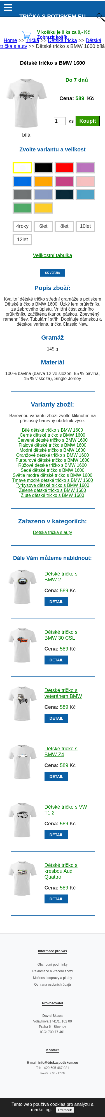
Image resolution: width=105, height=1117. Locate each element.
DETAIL (57, 601)
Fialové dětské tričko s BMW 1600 (53, 445)
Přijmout (65, 1110)
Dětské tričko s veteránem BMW (63, 693)
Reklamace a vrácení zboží (52, 971)
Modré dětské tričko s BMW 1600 (53, 450)
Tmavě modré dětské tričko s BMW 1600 (52, 480)
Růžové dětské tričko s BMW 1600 (52, 465)
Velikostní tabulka (52, 255)
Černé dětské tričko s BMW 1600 (52, 435)
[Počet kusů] (60, 121)
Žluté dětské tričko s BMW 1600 (52, 495)
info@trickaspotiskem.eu (58, 1063)
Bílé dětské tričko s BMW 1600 (52, 430)
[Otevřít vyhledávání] (101, 20)
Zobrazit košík (52, 37)
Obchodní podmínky (52, 964)
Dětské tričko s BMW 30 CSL (61, 635)
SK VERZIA (52, 272)
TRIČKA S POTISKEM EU (52, 16)
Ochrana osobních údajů (52, 985)
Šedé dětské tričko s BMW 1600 (53, 470)
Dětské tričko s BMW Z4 (61, 751)
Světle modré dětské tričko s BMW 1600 (52, 475)
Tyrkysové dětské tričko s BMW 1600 (52, 485)
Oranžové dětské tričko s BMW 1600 (52, 455)
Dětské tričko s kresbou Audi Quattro (61, 871)
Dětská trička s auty (52, 532)
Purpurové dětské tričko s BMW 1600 (52, 460)
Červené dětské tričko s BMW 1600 (52, 440)
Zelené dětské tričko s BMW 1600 (52, 490)
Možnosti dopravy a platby (52, 978)
